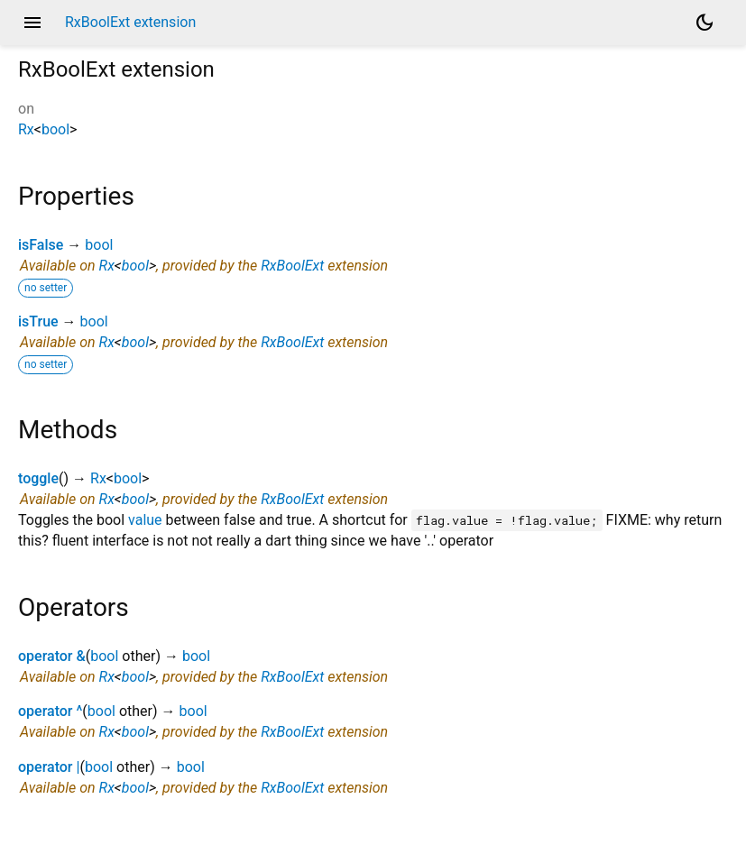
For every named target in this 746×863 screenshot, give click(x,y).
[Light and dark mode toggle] (704, 22)
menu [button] (32, 22)
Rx (26, 129)
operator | (48, 767)
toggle (38, 478)
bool (55, 129)
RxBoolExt (292, 265)
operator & (52, 656)
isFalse (40, 244)
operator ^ (50, 711)
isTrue (38, 321)
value (145, 519)
